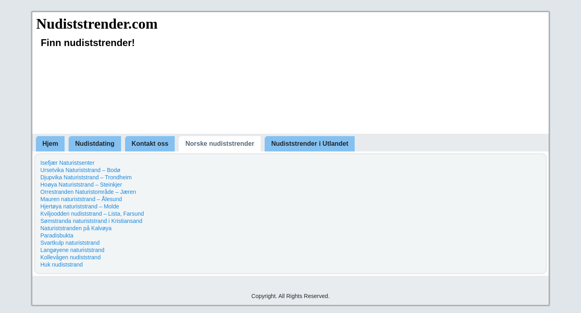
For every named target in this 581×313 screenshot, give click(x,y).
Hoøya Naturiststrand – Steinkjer (81, 184)
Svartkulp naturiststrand (70, 242)
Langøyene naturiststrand (72, 250)
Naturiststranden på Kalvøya (76, 228)
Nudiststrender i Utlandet (309, 143)
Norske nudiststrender (219, 143)
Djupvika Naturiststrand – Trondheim (86, 177)
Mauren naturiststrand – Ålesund (81, 199)
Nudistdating (95, 143)
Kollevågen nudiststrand (70, 257)
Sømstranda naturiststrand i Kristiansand (91, 221)
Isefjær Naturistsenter (67, 163)
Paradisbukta (56, 235)
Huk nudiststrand (61, 264)
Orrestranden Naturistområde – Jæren (88, 192)
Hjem (50, 143)
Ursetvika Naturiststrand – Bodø (80, 170)
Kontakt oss (150, 143)
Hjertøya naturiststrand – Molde (79, 206)
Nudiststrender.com (97, 24)
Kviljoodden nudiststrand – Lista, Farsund (92, 213)
